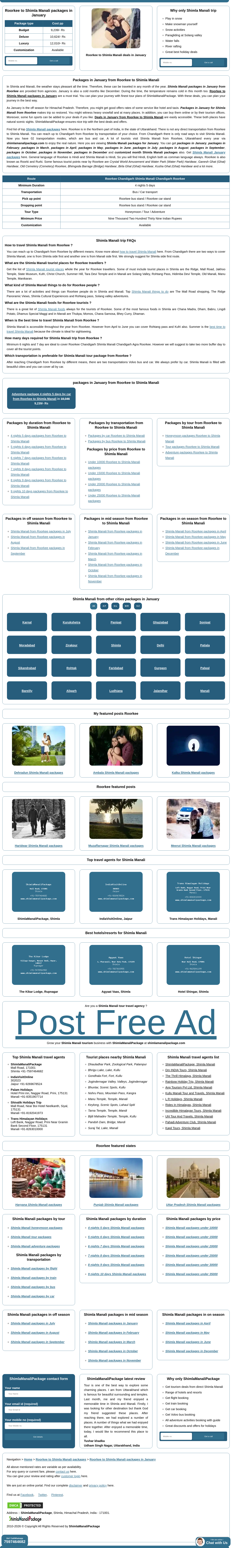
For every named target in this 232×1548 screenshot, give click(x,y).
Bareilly (27, 690)
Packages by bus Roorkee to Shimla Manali (116, 441)
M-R (127, 606)
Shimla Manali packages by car (32, 1296)
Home (28, 1459)
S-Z (138, 606)
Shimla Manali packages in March (111, 1342)
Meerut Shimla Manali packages (193, 845)
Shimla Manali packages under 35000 (191, 1274)
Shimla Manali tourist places (45, 269)
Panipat (116, 622)
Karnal (27, 622)
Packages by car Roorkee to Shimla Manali (116, 435)
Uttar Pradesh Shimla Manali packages (193, 1204)
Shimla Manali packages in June (188, 1342)
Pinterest (57, 1494)
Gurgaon (160, 668)
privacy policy (98, 1485)
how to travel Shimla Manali (138, 251)
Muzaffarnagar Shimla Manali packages (116, 845)
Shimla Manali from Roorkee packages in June (196, 542)
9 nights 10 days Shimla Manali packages (117, 1274)
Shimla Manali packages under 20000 (191, 1246)
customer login (70, 1476)
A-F (104, 606)
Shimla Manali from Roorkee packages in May (195, 536)
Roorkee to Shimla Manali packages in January (123, 1459)
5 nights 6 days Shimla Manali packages (116, 1237)
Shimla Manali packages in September (38, 1342)
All (93, 606)
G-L (115, 606)
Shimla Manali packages (43, 129)
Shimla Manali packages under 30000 (191, 1264)
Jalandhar (160, 690)
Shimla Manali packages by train (33, 1277)
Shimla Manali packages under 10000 (191, 1227)
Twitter (42, 1494)
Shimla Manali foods (51, 309)
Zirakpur (71, 645)
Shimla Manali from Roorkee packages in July (41, 531)
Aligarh (71, 690)
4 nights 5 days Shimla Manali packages (116, 1227)
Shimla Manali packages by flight (34, 1268)
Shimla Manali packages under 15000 (191, 1237)
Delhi (160, 645)
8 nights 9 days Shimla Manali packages (116, 1264)
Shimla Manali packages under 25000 (191, 1255)
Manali (205, 690)
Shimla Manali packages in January (113, 1323)
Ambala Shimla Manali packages (116, 772)
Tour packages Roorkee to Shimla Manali (192, 446)
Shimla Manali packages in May (187, 1332)
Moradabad (27, 645)
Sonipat (204, 622)
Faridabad (116, 668)
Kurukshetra (71, 622)
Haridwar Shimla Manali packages (38, 845)
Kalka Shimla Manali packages (193, 772)
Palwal (205, 668)
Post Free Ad (116, 1022)
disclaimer (75, 1485)
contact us (62, 1471)
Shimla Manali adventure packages (35, 1246)
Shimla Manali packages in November (114, 1360)
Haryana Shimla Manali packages (38, 1204)
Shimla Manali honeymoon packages (36, 1227)
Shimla (116, 645)
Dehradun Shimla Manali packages (38, 772)
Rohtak (71, 668)
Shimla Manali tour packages (31, 1237)
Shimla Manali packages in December (191, 1351)
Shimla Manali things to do (150, 291)
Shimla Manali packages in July (33, 1323)
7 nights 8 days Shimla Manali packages (116, 1255)
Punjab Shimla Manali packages (116, 1204)
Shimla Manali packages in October (113, 1351)
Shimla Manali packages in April (188, 1323)
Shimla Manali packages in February (113, 1332)
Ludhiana (116, 690)
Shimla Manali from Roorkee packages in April (195, 531)
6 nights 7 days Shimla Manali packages (116, 1246)
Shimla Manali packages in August (35, 1332)
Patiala (205, 645)
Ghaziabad (160, 622)
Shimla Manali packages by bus (33, 1287)
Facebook (27, 1494)
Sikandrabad (27, 668)
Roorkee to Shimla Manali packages (61, 1459)
